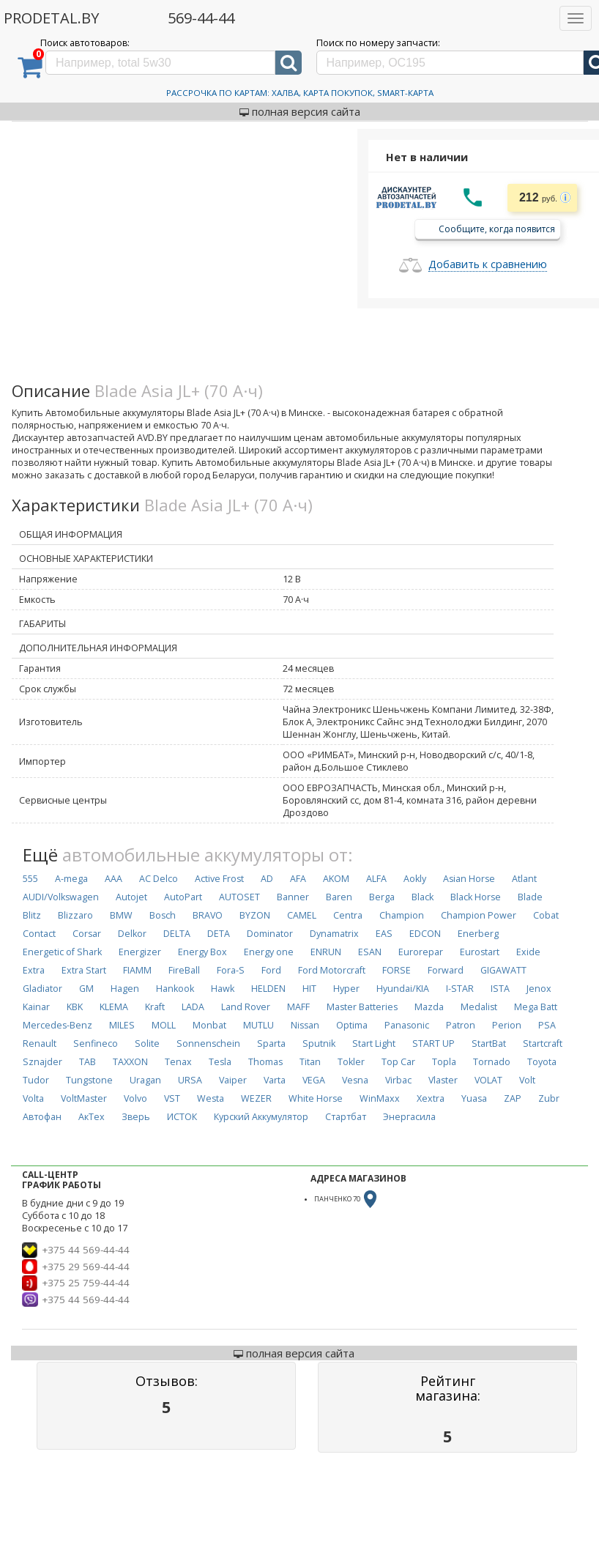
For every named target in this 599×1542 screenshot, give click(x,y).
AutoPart (183, 897)
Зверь (136, 1117)
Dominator (270, 933)
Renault (39, 1043)
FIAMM (137, 970)
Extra (34, 970)
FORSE (396, 970)
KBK (75, 1007)
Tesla (220, 1062)
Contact (39, 933)
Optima (352, 1025)
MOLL (164, 1025)
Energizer (140, 952)
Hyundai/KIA (402, 988)
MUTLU (258, 1025)
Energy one (269, 952)
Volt (527, 1080)
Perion (506, 1025)
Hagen (125, 988)
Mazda (429, 1007)
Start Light (373, 1043)
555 (30, 878)
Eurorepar (420, 952)
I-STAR (460, 988)
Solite (147, 1043)
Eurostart (479, 952)
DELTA (176, 933)
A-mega (71, 878)
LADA (193, 1007)
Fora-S (231, 970)
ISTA (500, 988)
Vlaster (443, 1080)
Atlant (524, 878)
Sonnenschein (208, 1043)
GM (86, 988)
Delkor (132, 933)
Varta (275, 1080)
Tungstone (89, 1080)
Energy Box (202, 952)
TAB (87, 1062)
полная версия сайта (299, 111)
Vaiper (233, 1080)
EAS (384, 933)
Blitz (32, 915)
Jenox (539, 988)
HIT (309, 988)
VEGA (313, 1080)
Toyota (542, 1062)
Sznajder (42, 1062)
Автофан (42, 1117)
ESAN (370, 952)
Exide (528, 952)
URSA (190, 1080)
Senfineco (95, 1043)
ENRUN (325, 952)
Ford (271, 970)
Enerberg (478, 933)
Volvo (135, 1098)
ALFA (376, 878)
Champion (401, 915)
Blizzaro (75, 915)
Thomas (265, 1062)
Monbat (209, 1025)
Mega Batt (535, 1007)
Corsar (86, 933)
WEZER (256, 1098)
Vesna (355, 1080)
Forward (446, 970)
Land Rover (245, 1007)
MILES (122, 1025)
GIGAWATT (503, 970)
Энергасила (409, 1117)
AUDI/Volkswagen (61, 897)
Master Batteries (362, 1007)
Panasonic (406, 1025)
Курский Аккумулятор (261, 1117)
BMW (121, 915)
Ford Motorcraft (331, 970)
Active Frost (219, 878)
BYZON (254, 915)
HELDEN (268, 988)
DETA (218, 933)
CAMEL (301, 915)
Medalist (479, 1007)
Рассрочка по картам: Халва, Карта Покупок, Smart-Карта (300, 92)
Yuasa (474, 1098)
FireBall (184, 970)
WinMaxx (380, 1098)
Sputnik (318, 1043)
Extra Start (84, 970)
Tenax (178, 1062)
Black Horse (475, 897)
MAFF (298, 1007)
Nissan (305, 1025)
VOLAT (488, 1080)
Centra (347, 915)
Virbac (398, 1080)
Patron (460, 1025)
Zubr (548, 1098)
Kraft (155, 1007)
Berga (382, 897)
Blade (530, 897)
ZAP (512, 1098)
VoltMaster (84, 1098)
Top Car (398, 1062)
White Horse (316, 1098)
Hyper (346, 988)
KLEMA (114, 1007)
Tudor (36, 1080)
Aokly (414, 878)
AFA (298, 878)
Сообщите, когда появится (497, 228)
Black (423, 897)
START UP (433, 1043)
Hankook (175, 988)
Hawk (222, 988)
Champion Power (478, 915)
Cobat (546, 915)
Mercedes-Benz (57, 1025)
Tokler (351, 1062)
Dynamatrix (334, 933)
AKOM (336, 878)
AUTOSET (239, 897)
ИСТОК (182, 1117)
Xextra (430, 1098)
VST (172, 1098)
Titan (310, 1062)
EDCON (425, 933)
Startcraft (542, 1043)
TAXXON (130, 1062)
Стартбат (345, 1117)
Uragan (145, 1080)
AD (267, 878)
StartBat (489, 1043)
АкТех (91, 1117)
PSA (547, 1025)
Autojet (131, 897)
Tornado (491, 1062)
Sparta (271, 1043)
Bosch (162, 915)
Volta (33, 1098)
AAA (113, 878)
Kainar (36, 1007)
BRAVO (208, 915)
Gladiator (42, 988)
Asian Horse (469, 878)
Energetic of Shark (62, 952)
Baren (339, 897)
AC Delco (158, 878)
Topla (444, 1062)
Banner (293, 897)
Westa (210, 1098)
